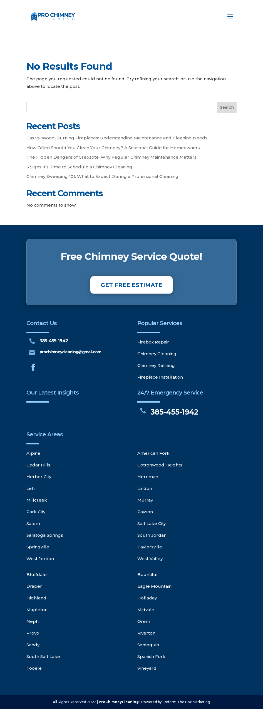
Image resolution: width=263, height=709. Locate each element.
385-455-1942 (53, 340)
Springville (37, 547)
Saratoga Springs (44, 535)
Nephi (32, 621)
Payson (145, 511)
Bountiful (147, 574)
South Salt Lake (43, 656)
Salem (33, 523)
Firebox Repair (153, 342)
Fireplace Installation (160, 377)
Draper (34, 586)
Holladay (147, 598)
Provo (32, 633)
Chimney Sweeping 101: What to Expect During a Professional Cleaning (102, 176)
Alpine (33, 453)
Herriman (147, 476)
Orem (143, 621)
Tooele (34, 668)
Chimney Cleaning (157, 353)
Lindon (144, 488)
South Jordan (152, 535)
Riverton (146, 633)
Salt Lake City (151, 523)
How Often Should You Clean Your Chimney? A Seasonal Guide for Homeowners (113, 147)
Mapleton (37, 609)
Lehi (30, 488)
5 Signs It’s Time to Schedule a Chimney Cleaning (79, 167)
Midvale (145, 609)
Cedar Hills (38, 465)
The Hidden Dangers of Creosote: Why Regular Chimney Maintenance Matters (111, 157)
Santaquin (148, 644)
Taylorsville (149, 547)
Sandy (32, 644)
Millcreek (36, 500)
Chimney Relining (156, 365)
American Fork (153, 453)
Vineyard (147, 668)
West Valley (150, 558)
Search (227, 107)
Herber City (38, 476)
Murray (145, 500)
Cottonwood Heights (159, 465)
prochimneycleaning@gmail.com (70, 351)
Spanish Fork (151, 656)
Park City (35, 511)
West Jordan (40, 558)
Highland (36, 598)
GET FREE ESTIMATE (131, 285)
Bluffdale (36, 574)
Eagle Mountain (154, 586)
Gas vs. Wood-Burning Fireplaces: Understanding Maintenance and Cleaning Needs (116, 138)
